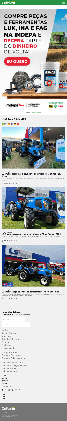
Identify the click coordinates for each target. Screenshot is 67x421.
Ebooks (5, 342)
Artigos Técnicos (10, 333)
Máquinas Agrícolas (7, 172)
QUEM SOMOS (6, 381)
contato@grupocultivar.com (8, 412)
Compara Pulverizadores (13, 358)
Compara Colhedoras (12, 355)
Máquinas (6, 336)
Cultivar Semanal (10, 371)
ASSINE (4, 376)
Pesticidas (7, 345)
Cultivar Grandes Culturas (13, 362)
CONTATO (5, 383)
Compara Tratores (10, 352)
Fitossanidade (8, 348)
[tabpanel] (33, 60)
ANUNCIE (4, 378)
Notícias (6, 330)
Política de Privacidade (7, 386)
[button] (63, 2)
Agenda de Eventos (11, 339)
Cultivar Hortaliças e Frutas (14, 365)
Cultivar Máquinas (10, 368)
